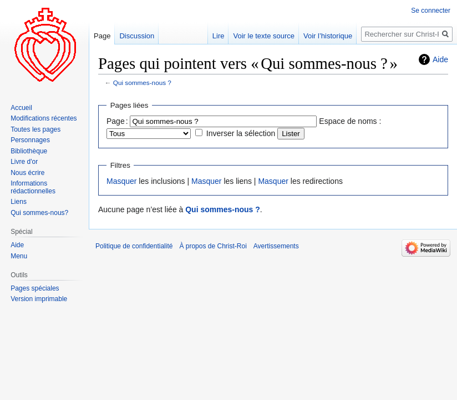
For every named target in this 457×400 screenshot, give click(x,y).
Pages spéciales (35, 288)
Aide (440, 59)
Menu (19, 256)
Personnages (30, 140)
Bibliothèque (29, 151)
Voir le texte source (263, 36)
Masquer (121, 181)
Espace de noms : (350, 121)
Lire (218, 36)
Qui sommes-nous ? (142, 82)
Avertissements (276, 246)
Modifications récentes (44, 118)
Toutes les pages (35, 129)
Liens (19, 202)
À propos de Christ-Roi (212, 246)
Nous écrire (27, 173)
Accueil (21, 108)
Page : (117, 121)
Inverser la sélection (241, 133)
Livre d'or (24, 162)
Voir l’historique (327, 36)
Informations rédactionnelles (33, 187)
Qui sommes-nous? (39, 213)
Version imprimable (39, 299)
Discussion (136, 36)
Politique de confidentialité (133, 246)
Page (102, 36)
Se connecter (430, 10)
